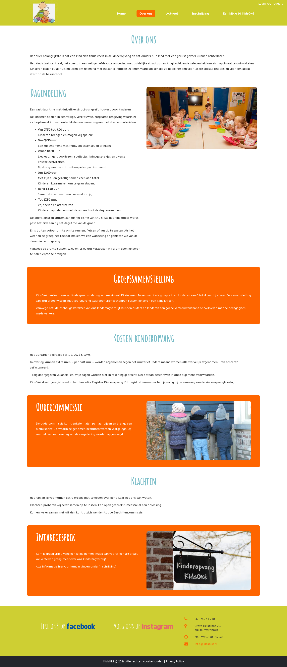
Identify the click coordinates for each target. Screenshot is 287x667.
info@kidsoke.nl (206, 644)
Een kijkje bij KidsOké (238, 13)
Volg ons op (143, 626)
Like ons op (68, 626)
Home (121, 13)
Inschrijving (200, 13)
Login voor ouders (270, 3)
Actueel (172, 13)
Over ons (146, 13)
